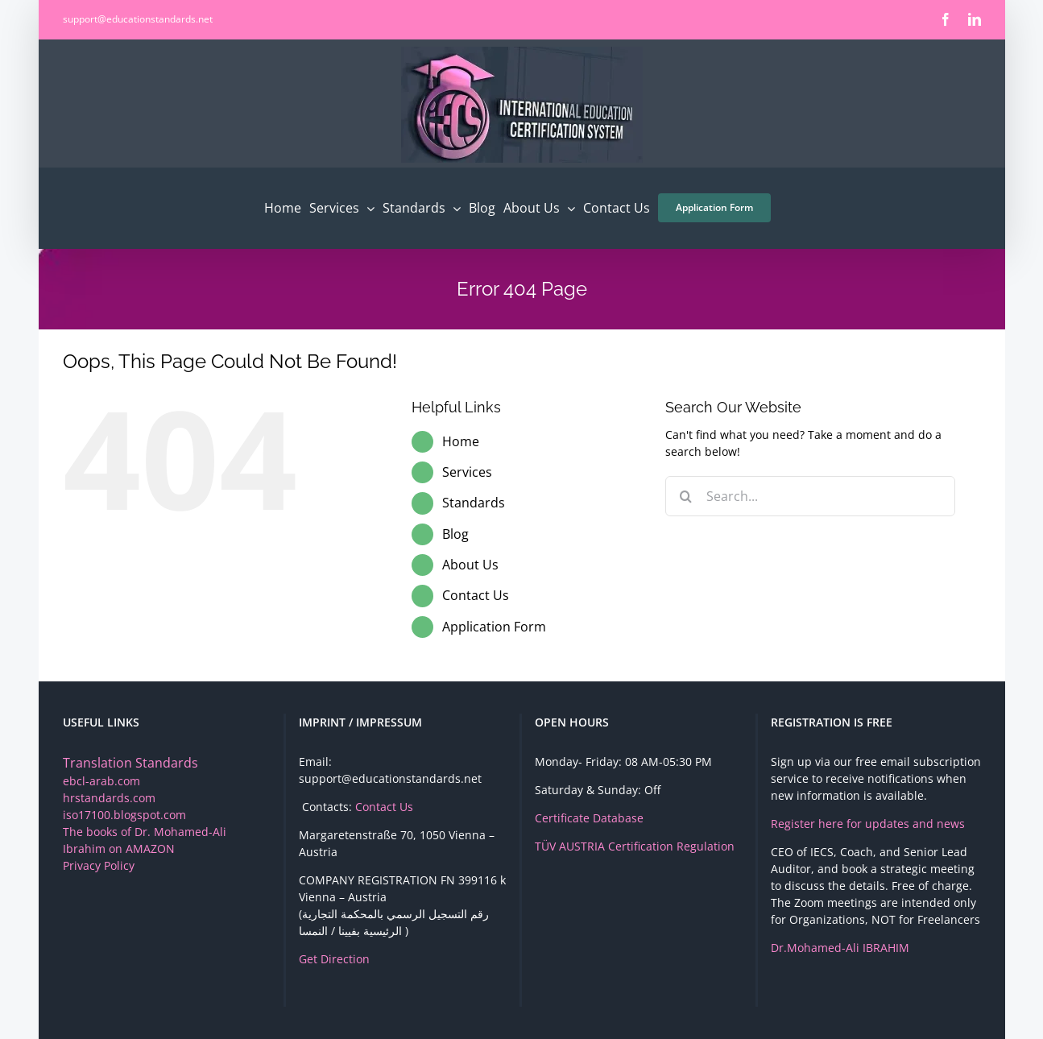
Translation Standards (130, 763)
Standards (473, 502)
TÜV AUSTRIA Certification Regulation (635, 846)
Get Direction (334, 959)
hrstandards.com (109, 797)
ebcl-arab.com (101, 781)
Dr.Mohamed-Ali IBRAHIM (840, 947)
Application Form (494, 626)
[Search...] (810, 496)
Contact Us (475, 595)
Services (467, 472)
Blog (455, 534)
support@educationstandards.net (138, 19)
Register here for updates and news (868, 823)
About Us (470, 564)
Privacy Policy (99, 865)
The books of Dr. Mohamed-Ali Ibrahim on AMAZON (144, 840)
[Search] (685, 496)
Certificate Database (589, 818)
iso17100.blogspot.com (124, 814)
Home (460, 441)
